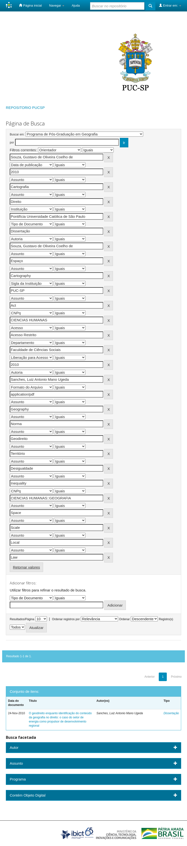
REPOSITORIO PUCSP (25, 107)
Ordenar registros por (66, 619)
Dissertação (171, 713)
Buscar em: (17, 134)
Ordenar (124, 619)
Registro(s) (166, 619)
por (12, 142)
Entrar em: (170, 5)
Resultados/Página (22, 619)
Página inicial (30, 5)
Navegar (57, 5)
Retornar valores (26, 567)
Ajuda (76, 5)
